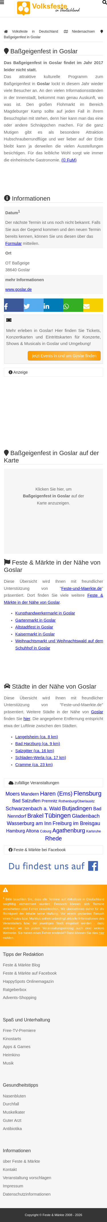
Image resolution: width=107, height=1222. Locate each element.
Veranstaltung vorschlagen (27, 1177)
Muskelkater (14, 1112)
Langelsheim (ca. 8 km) (36, 737)
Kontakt (10, 1169)
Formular (13, 243)
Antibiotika (12, 1128)
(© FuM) (68, 160)
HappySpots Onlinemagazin (28, 981)
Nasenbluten (14, 1096)
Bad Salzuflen (26, 800)
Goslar (97, 712)
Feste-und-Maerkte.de (81, 588)
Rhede (53, 838)
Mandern (30, 794)
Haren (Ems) (56, 793)
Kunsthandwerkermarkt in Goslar (45, 613)
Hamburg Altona (22, 830)
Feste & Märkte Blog (21, 965)
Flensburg (88, 793)
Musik (8, 1063)
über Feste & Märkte (21, 1161)
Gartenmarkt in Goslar (35, 620)
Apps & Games (17, 1046)
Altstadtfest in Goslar (34, 627)
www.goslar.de (18, 289)
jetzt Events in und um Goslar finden (64, 356)
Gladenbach (86, 816)
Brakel (35, 816)
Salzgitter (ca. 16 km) (34, 750)
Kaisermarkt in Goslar (35, 634)
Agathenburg (69, 830)
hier (26, 718)
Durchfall (11, 1104)
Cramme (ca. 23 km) (34, 764)
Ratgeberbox (14, 989)
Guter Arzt (12, 1120)
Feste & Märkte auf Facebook (30, 973)
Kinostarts (12, 1038)
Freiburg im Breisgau (76, 823)
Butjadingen (77, 808)
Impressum (13, 1186)
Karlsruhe (93, 831)
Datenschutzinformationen (27, 1194)
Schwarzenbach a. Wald (33, 808)
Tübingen (58, 815)
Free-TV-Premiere (19, 1030)
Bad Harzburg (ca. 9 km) (37, 743)
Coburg (45, 831)
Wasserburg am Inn (29, 823)
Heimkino (11, 1055)
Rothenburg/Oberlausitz (76, 801)
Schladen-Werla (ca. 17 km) (40, 757)
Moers (12, 794)
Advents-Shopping (20, 997)
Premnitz (49, 801)
